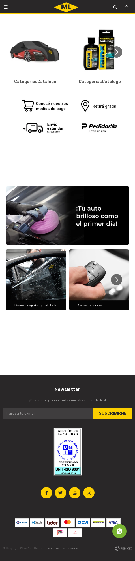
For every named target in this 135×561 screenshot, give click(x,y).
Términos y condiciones (63, 548)
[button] (119, 52)
